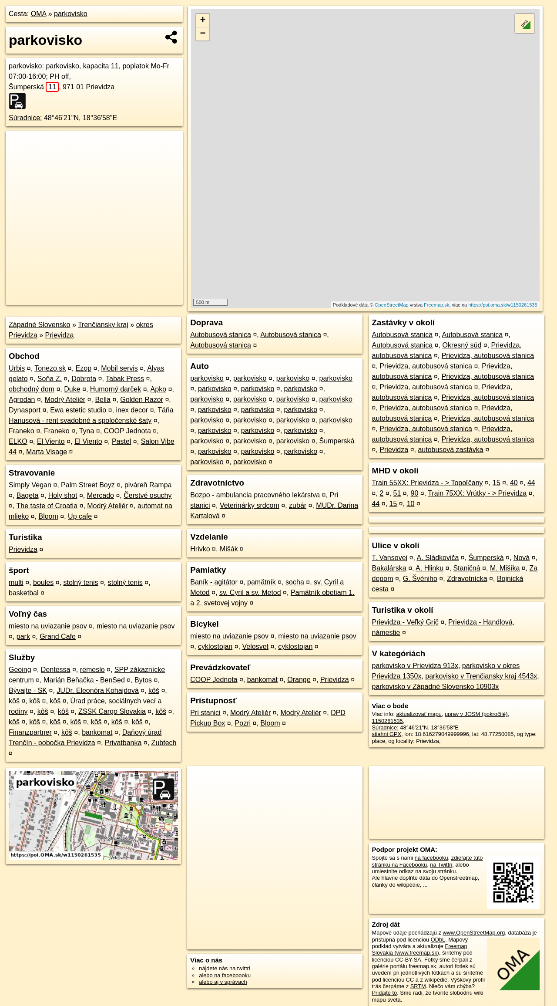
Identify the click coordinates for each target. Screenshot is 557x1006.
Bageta (28, 495)
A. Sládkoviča (437, 557)
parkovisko (70, 13)
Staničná (466, 568)
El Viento (51, 441)
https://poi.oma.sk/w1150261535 (502, 304)
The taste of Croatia (47, 506)
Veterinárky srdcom (249, 505)
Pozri (243, 723)
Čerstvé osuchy (147, 495)
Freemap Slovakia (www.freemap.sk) (419, 949)
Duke (72, 389)
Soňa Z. (49, 378)
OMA (39, 13)
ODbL (438, 939)
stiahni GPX (387, 734)
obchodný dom (31, 389)
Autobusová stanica (220, 334)
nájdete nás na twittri (224, 968)
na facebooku (431, 857)
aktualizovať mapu (419, 714)
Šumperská (34, 87)
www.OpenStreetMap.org (474, 932)
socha (294, 582)
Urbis (17, 368)
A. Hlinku (429, 568)
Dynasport (24, 410)
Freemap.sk (436, 304)
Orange (298, 679)
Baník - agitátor (214, 582)
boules (43, 582)
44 (531, 482)
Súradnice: (25, 118)
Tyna (86, 431)
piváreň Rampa (148, 485)
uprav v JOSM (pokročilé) (476, 714)
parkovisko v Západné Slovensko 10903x (435, 686)
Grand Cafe (58, 636)
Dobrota (83, 378)
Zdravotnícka (467, 578)
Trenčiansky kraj (103, 324)
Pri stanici (205, 712)
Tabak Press (125, 378)
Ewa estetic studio (78, 410)
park (23, 636)
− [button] (203, 34)
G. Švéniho (420, 578)
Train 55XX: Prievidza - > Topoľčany (427, 482)
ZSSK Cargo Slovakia (112, 711)
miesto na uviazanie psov (48, 626)
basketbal (24, 593)
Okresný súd (461, 345)
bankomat (97, 732)
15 (496, 482)
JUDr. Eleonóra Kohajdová (98, 690)
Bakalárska (389, 568)
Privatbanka (123, 742)
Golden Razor (141, 399)
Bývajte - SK (28, 690)
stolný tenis (80, 582)
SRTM (418, 986)
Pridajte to (384, 992)
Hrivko (200, 549)
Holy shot (62, 495)
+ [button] (203, 20)
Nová (521, 557)
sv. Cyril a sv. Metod (250, 592)
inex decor (132, 410)
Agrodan (22, 399)
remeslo (92, 669)
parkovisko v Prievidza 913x (415, 665)
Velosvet (255, 646)
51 (397, 493)
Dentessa (55, 669)
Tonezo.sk (50, 368)
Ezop (83, 368)
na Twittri (441, 864)
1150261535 (387, 721)
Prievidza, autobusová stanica (488, 355)
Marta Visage (46, 452)
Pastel (121, 441)
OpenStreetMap (392, 304)
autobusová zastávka (450, 449)
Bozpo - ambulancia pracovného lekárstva (255, 495)
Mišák (229, 549)
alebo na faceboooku (225, 975)
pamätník (261, 582)
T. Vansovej (390, 557)
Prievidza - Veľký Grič (405, 622)
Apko (158, 389)
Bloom (48, 516)
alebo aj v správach (223, 982)
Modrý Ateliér (65, 399)
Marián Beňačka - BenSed (84, 680)
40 (514, 482)
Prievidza (59, 335)
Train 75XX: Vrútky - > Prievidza (477, 493)
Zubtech (164, 742)
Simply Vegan (30, 485)
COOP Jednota (127, 431)
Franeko (21, 431)
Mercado (100, 495)
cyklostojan (215, 646)
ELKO (18, 441)
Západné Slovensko (39, 324)
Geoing (20, 669)
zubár (297, 505)
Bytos (143, 680)
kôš (153, 690)
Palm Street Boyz (88, 485)
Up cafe (80, 516)
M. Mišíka (505, 568)
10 (411, 503)
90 (415, 493)
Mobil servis (119, 368)
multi (16, 582)
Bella (103, 399)
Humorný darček (115, 389)
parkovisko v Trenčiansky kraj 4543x (481, 676)
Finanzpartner (30, 732)
